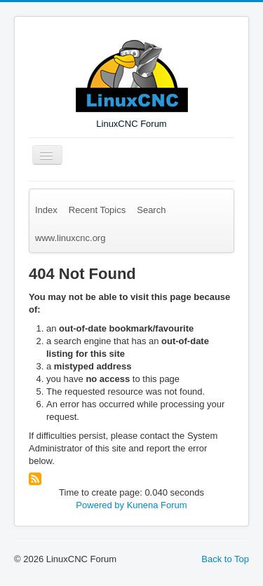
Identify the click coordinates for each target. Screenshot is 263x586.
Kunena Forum (157, 505)
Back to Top (225, 559)
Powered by (100, 505)
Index (46, 210)
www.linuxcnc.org (70, 238)
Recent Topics (97, 210)
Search (151, 210)
